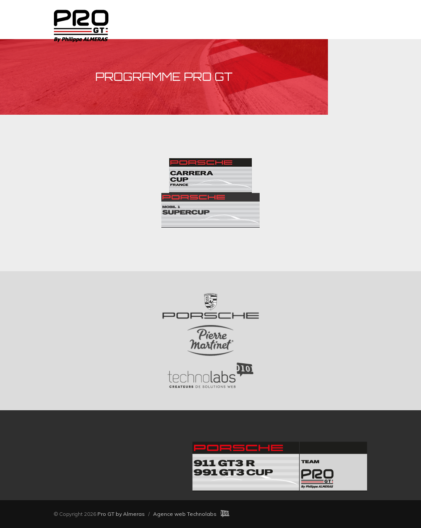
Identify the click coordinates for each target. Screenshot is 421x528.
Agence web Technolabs (185, 514)
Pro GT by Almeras (121, 514)
